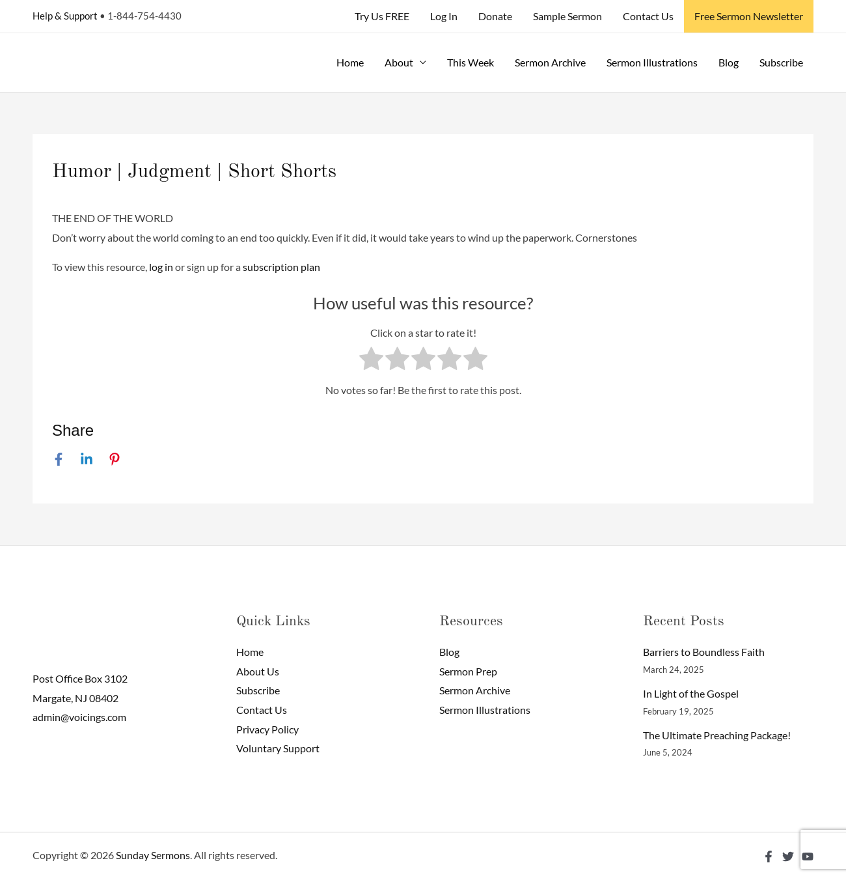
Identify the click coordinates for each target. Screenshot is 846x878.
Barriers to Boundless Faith (704, 651)
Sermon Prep (468, 671)
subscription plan (281, 267)
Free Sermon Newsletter (748, 16)
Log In (443, 16)
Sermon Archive (550, 62)
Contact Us (648, 16)
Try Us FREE (382, 16)
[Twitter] (788, 856)
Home (350, 62)
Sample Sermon (567, 16)
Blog (728, 62)
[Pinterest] (114, 458)
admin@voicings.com (79, 717)
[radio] (371, 361)
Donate (495, 16)
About (399, 62)
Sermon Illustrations (652, 62)
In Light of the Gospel (691, 693)
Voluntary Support (278, 748)
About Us (257, 671)
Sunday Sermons (153, 855)
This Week (470, 62)
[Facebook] (58, 458)
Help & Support (65, 15)
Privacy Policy (267, 729)
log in (161, 267)
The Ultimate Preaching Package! (717, 735)
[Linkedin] (86, 458)
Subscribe (781, 62)
